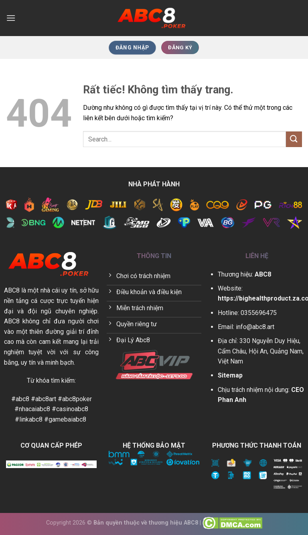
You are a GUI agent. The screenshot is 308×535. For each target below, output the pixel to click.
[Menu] (11, 18)
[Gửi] (294, 139)
